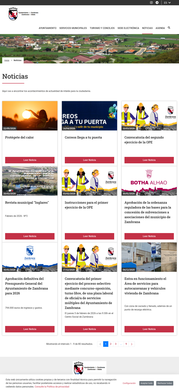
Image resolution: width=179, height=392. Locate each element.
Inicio (6, 60)
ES (167, 2)
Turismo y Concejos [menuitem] (102, 28)
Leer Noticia (39, 159)
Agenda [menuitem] (160, 28)
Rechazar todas (165, 383)
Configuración (129, 383)
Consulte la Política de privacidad (52, 386)
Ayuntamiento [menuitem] (47, 28)
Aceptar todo (147, 383)
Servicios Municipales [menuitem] (73, 28)
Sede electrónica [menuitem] (128, 28)
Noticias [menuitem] (147, 28)
